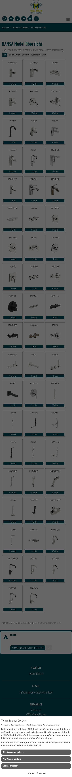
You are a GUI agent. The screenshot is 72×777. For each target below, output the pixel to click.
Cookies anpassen (10, 766)
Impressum (30, 773)
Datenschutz (41, 773)
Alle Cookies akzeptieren (13, 752)
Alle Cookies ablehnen (12, 759)
